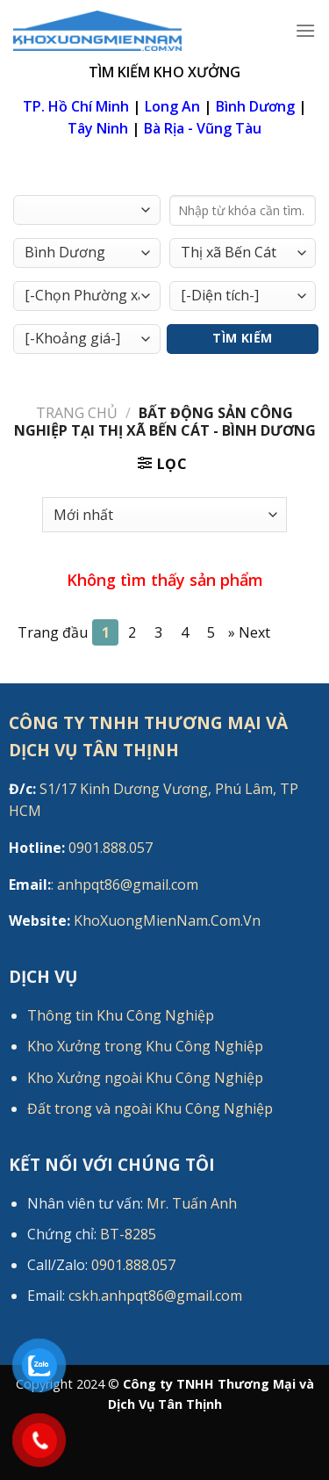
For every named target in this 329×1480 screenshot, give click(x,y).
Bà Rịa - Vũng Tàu (202, 128)
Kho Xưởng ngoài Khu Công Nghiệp (145, 1077)
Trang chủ (77, 412)
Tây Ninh (98, 128)
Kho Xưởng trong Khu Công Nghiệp (145, 1046)
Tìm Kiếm (242, 337)
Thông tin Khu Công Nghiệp (120, 1015)
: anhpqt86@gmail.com (103, 884)
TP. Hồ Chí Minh (76, 106)
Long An (172, 106)
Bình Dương (255, 106)
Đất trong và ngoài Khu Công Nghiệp (150, 1108)
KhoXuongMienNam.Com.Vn (135, 920)
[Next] (249, 632)
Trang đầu (53, 632)
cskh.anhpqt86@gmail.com (155, 1295)
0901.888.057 (81, 847)
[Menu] (305, 30)
